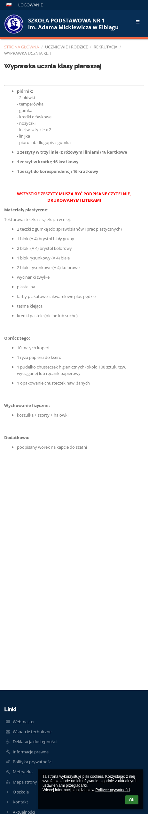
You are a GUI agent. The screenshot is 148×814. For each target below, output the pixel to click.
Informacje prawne (31, 752)
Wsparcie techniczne (32, 731)
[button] (9, 5)
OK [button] (132, 800)
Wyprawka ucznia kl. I (27, 53)
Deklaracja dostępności (35, 741)
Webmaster (24, 722)
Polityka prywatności (32, 762)
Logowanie (30, 5)
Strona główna (21, 47)
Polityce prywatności (112, 790)
